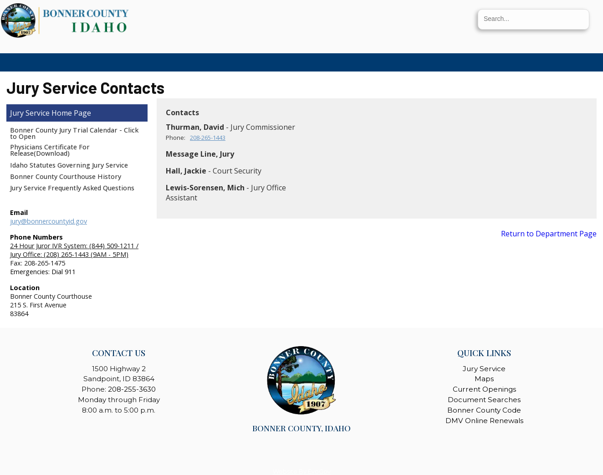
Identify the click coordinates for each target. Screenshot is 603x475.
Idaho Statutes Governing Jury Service (69, 165)
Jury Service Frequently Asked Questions (72, 188)
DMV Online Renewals (484, 420)
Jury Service (30, 113)
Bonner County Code (484, 410)
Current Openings (484, 389)
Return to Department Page (549, 234)
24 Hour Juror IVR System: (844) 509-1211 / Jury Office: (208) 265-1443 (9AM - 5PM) (74, 250)
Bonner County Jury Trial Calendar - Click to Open (74, 133)
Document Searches (484, 399)
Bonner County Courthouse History (65, 176)
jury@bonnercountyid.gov (48, 221)
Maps (484, 378)
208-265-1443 (207, 137)
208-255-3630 (132, 389)
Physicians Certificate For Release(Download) (50, 150)
